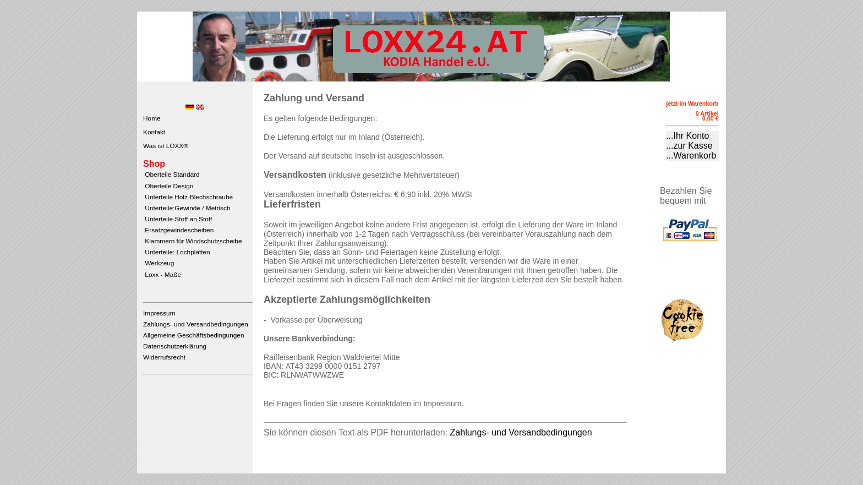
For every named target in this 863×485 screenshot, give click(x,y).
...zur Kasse (689, 145)
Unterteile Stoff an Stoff (177, 219)
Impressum (159, 313)
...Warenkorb (691, 155)
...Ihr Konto (687, 135)
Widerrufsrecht (164, 357)
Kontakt (154, 132)
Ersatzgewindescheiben (178, 230)
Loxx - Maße (162, 275)
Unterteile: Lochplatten (176, 252)
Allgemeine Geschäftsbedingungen (193, 335)
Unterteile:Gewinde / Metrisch (186, 208)
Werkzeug (158, 263)
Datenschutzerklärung (174, 346)
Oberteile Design (168, 186)
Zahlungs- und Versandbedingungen (195, 324)
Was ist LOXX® (165, 146)
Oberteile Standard (171, 174)
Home (152, 118)
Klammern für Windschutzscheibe (192, 241)
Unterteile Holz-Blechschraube (188, 197)
